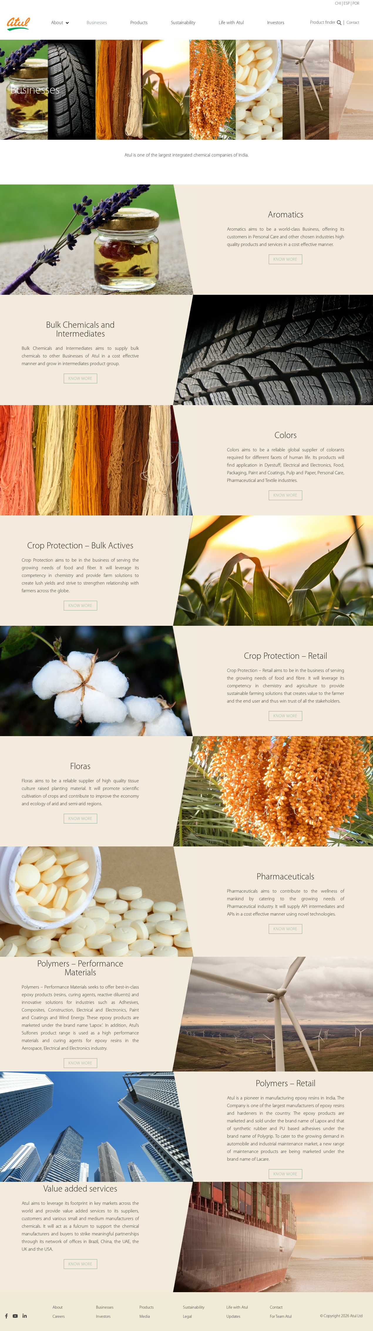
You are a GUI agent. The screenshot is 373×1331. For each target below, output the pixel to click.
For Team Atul (281, 1317)
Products (147, 1307)
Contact (353, 23)
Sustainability (193, 1307)
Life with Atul (237, 1307)
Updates (233, 1317)
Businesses (104, 1307)
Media (145, 1317)
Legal (187, 1317)
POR (355, 3)
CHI (338, 3)
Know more (285, 259)
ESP (347, 3)
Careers (59, 1317)
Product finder (326, 23)
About (58, 1307)
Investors (103, 1317)
